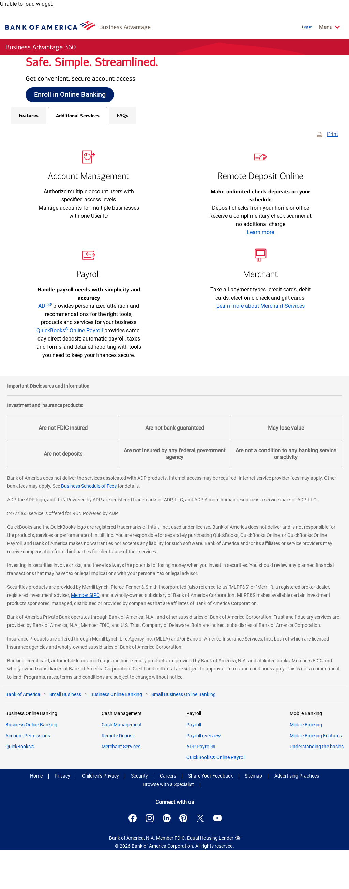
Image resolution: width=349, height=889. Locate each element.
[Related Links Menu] (330, 27)
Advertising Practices (296, 814)
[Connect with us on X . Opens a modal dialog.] (203, 856)
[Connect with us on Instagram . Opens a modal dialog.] (147, 856)
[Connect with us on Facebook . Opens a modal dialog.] (129, 856)
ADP (45, 345)
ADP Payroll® (200, 785)
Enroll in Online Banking (70, 114)
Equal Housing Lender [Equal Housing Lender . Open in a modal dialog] (213, 877)
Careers (168, 814)
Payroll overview (203, 774)
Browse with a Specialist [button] (168, 823)
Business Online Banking (31, 763)
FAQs (122, 154)
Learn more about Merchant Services (260, 345)
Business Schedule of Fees (89, 525)
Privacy (62, 814)
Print (332, 173)
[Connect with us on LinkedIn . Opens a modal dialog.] (166, 856)
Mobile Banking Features (316, 774)
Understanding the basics (317, 785)
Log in (307, 27)
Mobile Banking (306, 763)
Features (29, 154)
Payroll (193, 763)
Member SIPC (85, 634)
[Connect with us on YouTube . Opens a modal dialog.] (221, 856)
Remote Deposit (118, 774)
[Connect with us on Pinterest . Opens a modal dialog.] (184, 856)
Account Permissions (27, 774)
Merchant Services (121, 785)
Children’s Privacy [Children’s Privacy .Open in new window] (100, 814)
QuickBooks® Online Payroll (215, 796)
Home (36, 814)
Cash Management (122, 763)
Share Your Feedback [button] (210, 814)
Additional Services (78, 155)
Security (139, 814)
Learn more (260, 271)
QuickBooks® (19, 785)
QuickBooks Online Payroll (69, 369)
